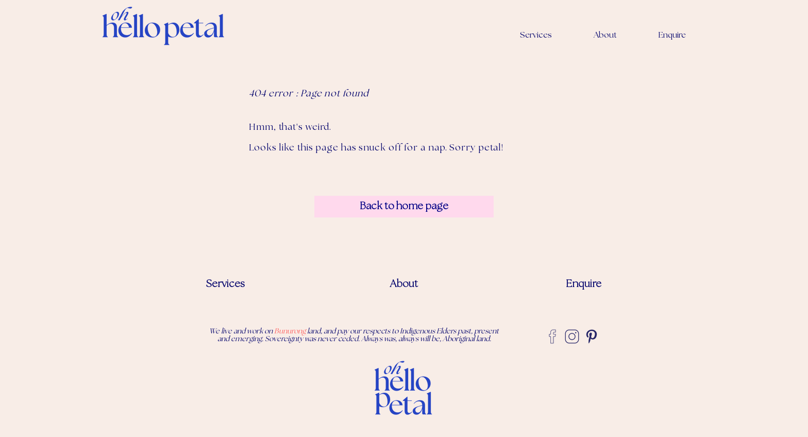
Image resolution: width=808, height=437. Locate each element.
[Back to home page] (404, 206)
